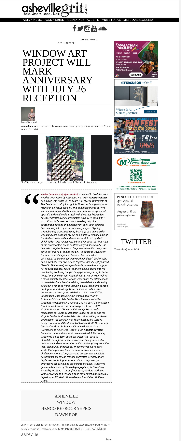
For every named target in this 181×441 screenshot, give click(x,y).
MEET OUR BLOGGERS (138, 19)
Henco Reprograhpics (66, 408)
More (109, 439)
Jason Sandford (29, 122)
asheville (66, 396)
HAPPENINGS (75, 19)
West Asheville (62, 424)
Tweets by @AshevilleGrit (126, 249)
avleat (52, 424)
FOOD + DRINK (54, 19)
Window (66, 402)
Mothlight (64, 429)
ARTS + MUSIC (32, 19)
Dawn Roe (66, 414)
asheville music (80, 429)
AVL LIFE (93, 19)
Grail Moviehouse (49, 429)
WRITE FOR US (111, 19)
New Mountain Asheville (98, 424)
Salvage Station (78, 424)
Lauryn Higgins (28, 424)
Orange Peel (42, 424)
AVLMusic (99, 429)
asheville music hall (30, 429)
